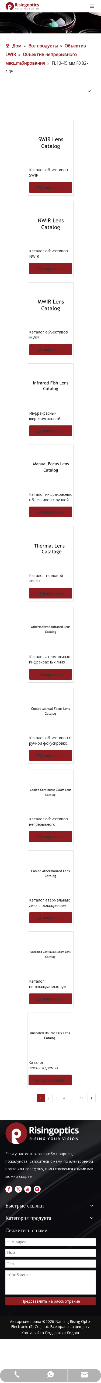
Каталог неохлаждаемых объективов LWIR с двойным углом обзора (50, 1065)
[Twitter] (18, 1189)
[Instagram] (37, 1189)
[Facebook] (8, 1189)
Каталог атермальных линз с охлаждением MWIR (49, 902)
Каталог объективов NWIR (48, 253)
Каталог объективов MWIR (48, 334)
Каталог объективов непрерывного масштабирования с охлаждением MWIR (48, 821)
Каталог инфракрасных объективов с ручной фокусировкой (50, 497)
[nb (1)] (50, 22)
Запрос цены (50, 187)
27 (81, 1097)
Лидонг (73, 1332)
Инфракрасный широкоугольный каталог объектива (47, 416)
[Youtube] (27, 1189)
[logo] (43, 1133)
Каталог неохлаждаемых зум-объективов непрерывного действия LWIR (48, 984)
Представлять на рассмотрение (50, 1301)
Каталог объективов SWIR (48, 172)
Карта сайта (32, 1332)
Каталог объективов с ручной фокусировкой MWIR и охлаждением (50, 740)
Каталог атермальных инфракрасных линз (49, 659)
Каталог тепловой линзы (46, 578)
